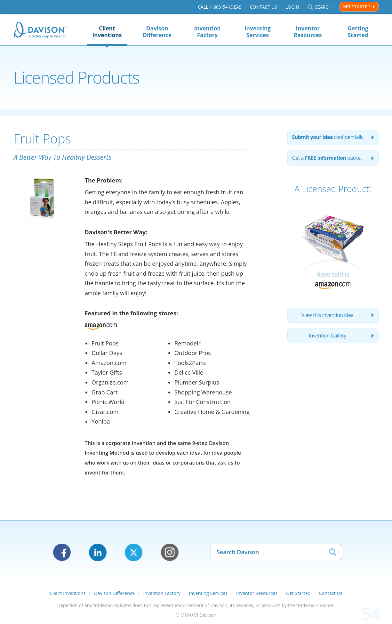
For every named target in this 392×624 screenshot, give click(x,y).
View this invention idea (327, 316)
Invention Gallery (327, 337)
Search (323, 7)
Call (219, 7)
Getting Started (358, 32)
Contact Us (263, 7)
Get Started (357, 7)
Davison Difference (157, 32)
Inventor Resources (308, 32)
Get (328, 158)
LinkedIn (98, 552)
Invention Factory (207, 32)
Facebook (62, 552)
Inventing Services (257, 32)
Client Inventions (107, 32)
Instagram (170, 552)
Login (292, 7)
